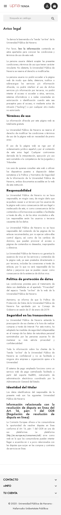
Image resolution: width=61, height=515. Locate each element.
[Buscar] (30, 18)
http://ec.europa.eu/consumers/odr (24, 435)
